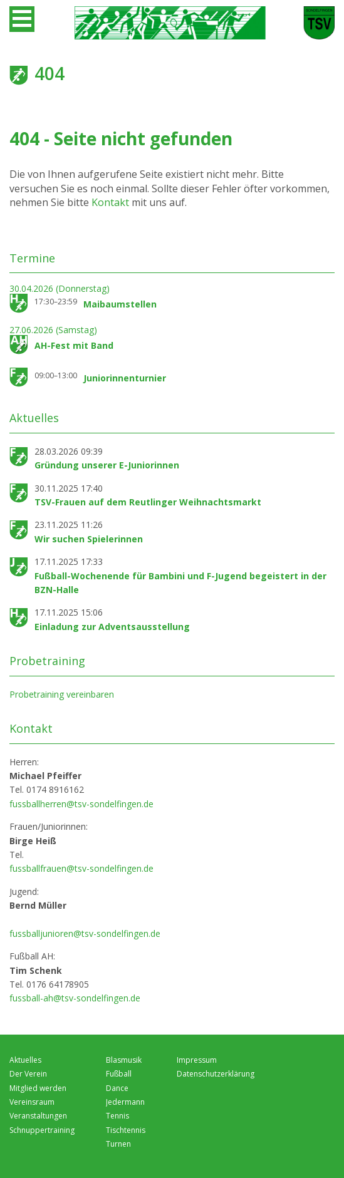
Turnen (118, 1144)
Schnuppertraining (42, 1130)
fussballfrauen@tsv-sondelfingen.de (81, 868)
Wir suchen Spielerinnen (88, 539)
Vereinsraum (32, 1102)
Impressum (197, 1060)
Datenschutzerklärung (215, 1073)
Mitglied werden (37, 1088)
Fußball (119, 1073)
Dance (117, 1088)
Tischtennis (125, 1130)
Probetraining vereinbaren (61, 694)
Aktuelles (25, 1060)
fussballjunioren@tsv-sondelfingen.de (84, 933)
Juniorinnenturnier (124, 378)
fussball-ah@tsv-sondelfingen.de (74, 998)
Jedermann (125, 1102)
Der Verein (28, 1073)
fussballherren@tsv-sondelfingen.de (81, 804)
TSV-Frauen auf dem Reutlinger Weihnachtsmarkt (147, 502)
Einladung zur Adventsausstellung (112, 627)
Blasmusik (124, 1060)
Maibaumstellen (120, 304)
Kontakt (111, 202)
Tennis (117, 1115)
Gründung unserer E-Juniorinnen (106, 465)
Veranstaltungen (38, 1115)
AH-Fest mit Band (73, 345)
